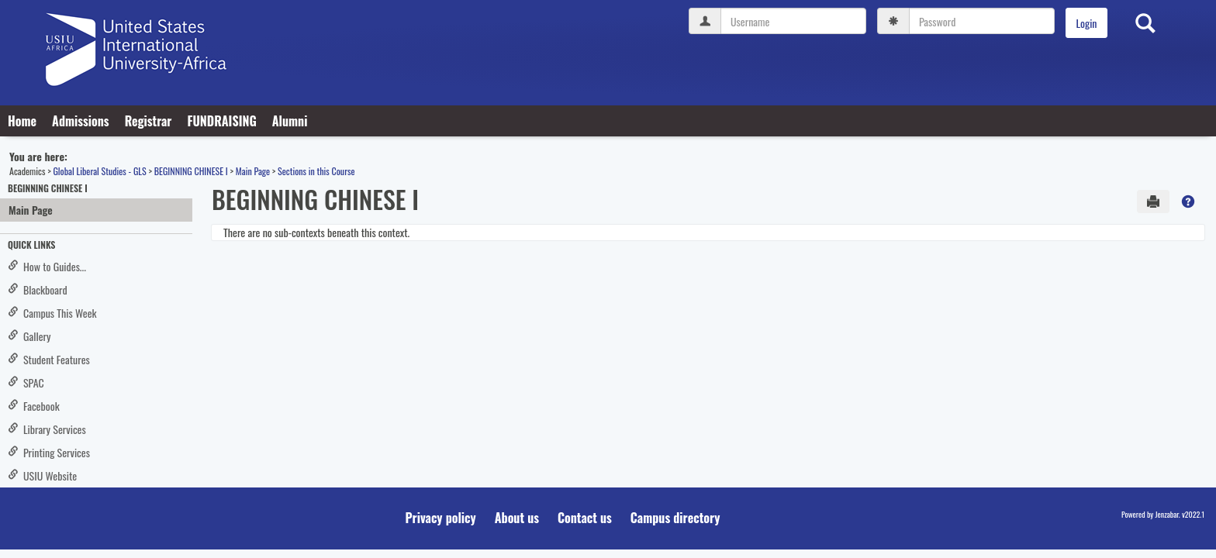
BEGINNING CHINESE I (191, 170)
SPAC (26, 382)
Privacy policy (441, 517)
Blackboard (37, 289)
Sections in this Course (316, 170)
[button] (1188, 201)
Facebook (34, 406)
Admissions (80, 121)
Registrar (148, 121)
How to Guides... (47, 266)
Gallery (29, 336)
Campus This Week (52, 313)
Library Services (47, 429)
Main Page (253, 170)
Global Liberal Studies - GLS (99, 170)
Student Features (49, 359)
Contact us (585, 517)
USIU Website (42, 475)
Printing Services (49, 452)
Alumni (290, 121)
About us (517, 517)
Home (22, 121)
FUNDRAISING (221, 121)
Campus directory (675, 517)
